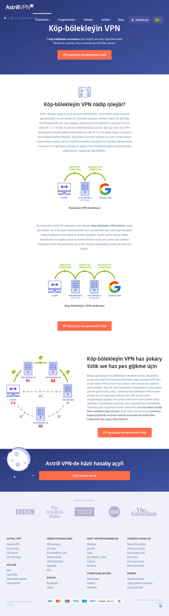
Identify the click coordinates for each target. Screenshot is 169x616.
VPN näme (12, 552)
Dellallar (91, 583)
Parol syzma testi (136, 552)
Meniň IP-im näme (136, 544)
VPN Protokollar (55, 561)
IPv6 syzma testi (135, 561)
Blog (121, 19)
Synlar (50, 587)
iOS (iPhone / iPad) (96, 557)
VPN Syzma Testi (136, 548)
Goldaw (105, 19)
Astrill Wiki (12, 574)
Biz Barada (52, 583)
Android (91, 561)
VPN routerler (54, 544)
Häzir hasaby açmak (85, 475)
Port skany (132, 557)
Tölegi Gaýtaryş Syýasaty (140, 583)
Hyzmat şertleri (135, 587)
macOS (90, 548)
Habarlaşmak (13, 583)
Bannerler (92, 587)
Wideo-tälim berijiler (17, 578)
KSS (9, 570)
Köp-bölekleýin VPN (57, 552)
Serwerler (52, 565)
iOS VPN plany (14, 557)
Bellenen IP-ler (54, 557)
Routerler (91, 565)
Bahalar (88, 19)
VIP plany (51, 548)
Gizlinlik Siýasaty (135, 578)
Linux (89, 552)
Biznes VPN (13, 548)
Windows (91, 544)
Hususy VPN (13, 544)
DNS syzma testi (135, 565)
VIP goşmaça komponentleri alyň (84, 55)
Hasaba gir (140, 19)
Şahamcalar (93, 578)
